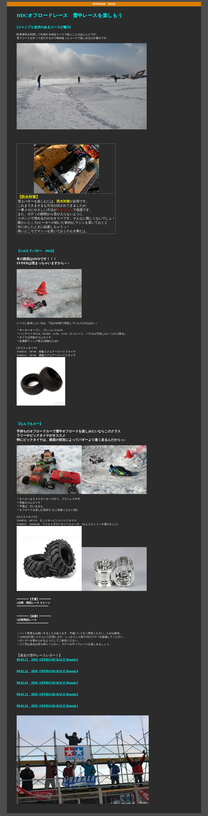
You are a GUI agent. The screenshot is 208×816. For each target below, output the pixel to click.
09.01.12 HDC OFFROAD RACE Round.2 (47, 694)
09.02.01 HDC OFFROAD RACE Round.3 (47, 682)
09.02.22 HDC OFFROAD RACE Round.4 (47, 671)
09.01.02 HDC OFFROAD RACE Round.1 (47, 706)
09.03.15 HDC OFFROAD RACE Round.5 (47, 659)
